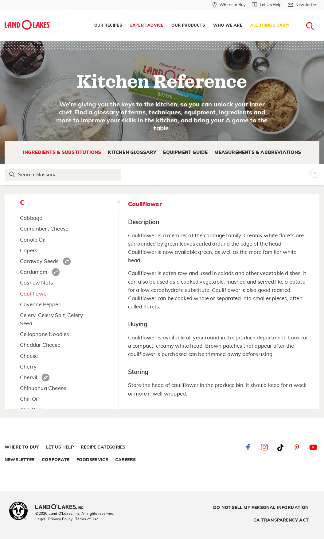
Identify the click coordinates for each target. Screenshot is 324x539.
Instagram (264, 447)
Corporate (55, 460)
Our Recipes (108, 26)
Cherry (28, 366)
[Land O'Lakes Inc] (62, 507)
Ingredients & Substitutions (62, 152)
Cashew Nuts (36, 282)
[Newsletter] (302, 5)
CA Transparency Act (281, 520)
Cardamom (34, 272)
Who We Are (227, 26)
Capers (28, 250)
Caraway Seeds (39, 261)
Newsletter (20, 460)
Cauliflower (34, 293)
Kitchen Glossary (132, 152)
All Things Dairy (269, 26)
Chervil (28, 377)
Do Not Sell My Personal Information (261, 508)
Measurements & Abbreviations (257, 152)
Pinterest (297, 447)
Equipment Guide (185, 152)
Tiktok (281, 447)
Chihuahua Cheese (43, 388)
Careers (125, 460)
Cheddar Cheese (40, 345)
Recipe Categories (103, 447)
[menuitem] (108, 25)
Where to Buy (22, 447)
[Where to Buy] (229, 5)
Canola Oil (32, 240)
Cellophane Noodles (44, 334)
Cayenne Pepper (40, 304)
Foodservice (92, 460)
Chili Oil (29, 399)
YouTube (313, 447)
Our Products (188, 26)
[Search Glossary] (63, 175)
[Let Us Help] (266, 5)
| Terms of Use (86, 519)
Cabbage (31, 218)
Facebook (248, 447)
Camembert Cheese (44, 228)
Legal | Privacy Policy (53, 519)
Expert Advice (147, 26)
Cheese (29, 356)
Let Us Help (60, 447)
